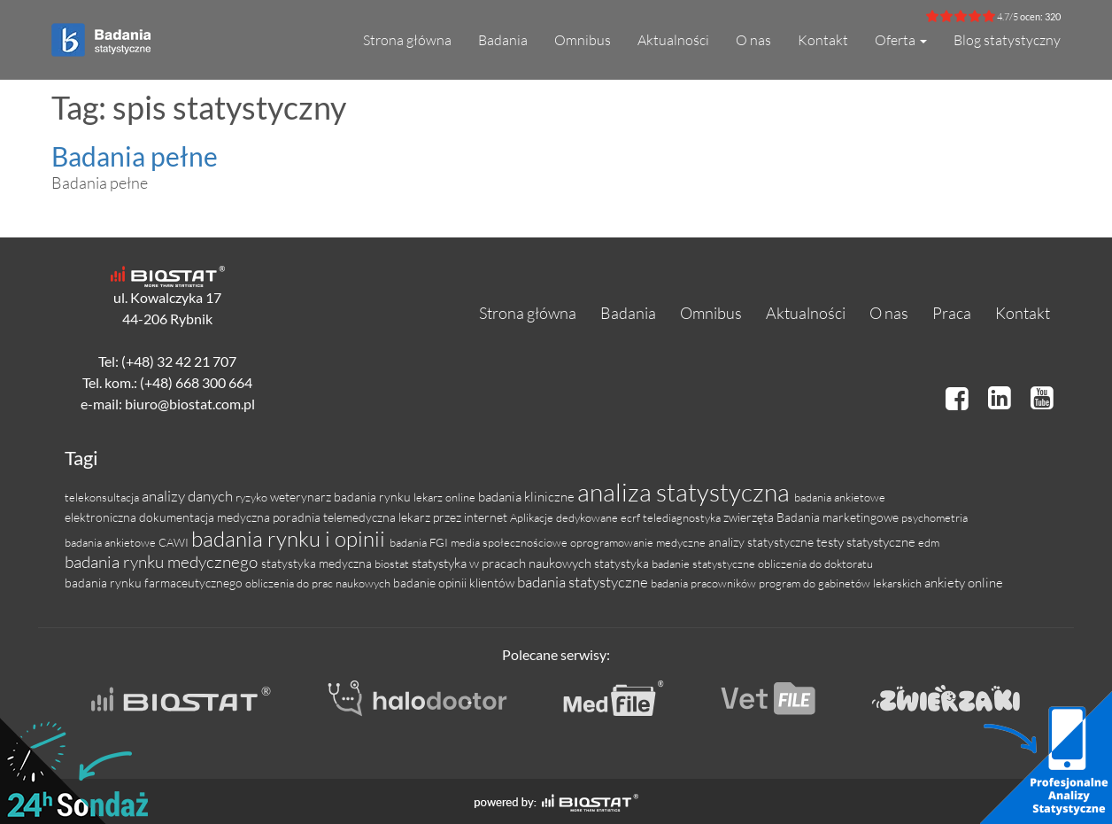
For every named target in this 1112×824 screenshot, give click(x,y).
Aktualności (673, 40)
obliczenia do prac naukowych (319, 583)
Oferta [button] (901, 40)
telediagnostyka (683, 517)
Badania (503, 40)
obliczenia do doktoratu (815, 563)
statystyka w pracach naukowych (503, 563)
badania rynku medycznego (163, 561)
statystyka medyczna (318, 563)
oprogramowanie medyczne (639, 542)
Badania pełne (134, 156)
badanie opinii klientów (455, 582)
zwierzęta (749, 517)
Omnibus (582, 40)
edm (928, 542)
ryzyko (253, 497)
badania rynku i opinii (290, 538)
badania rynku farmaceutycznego (155, 582)
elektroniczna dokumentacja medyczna (169, 517)
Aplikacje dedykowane (565, 517)
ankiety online (963, 582)
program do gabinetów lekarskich (841, 583)
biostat (393, 563)
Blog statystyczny (1007, 40)
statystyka (623, 563)
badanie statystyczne (705, 563)
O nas (753, 40)
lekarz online (445, 497)
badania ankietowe (839, 497)
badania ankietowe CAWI (128, 542)
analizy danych (189, 495)
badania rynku (373, 496)
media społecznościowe (510, 542)
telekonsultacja (103, 497)
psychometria (934, 517)
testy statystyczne (867, 541)
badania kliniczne (527, 496)
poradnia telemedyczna (335, 517)
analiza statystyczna (685, 492)
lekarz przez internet (454, 517)
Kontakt (823, 40)
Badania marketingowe (838, 517)
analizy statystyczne (762, 541)
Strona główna (407, 40)
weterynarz (302, 496)
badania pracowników (705, 583)
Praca (951, 313)
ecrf (632, 517)
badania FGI (420, 542)
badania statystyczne (584, 581)
